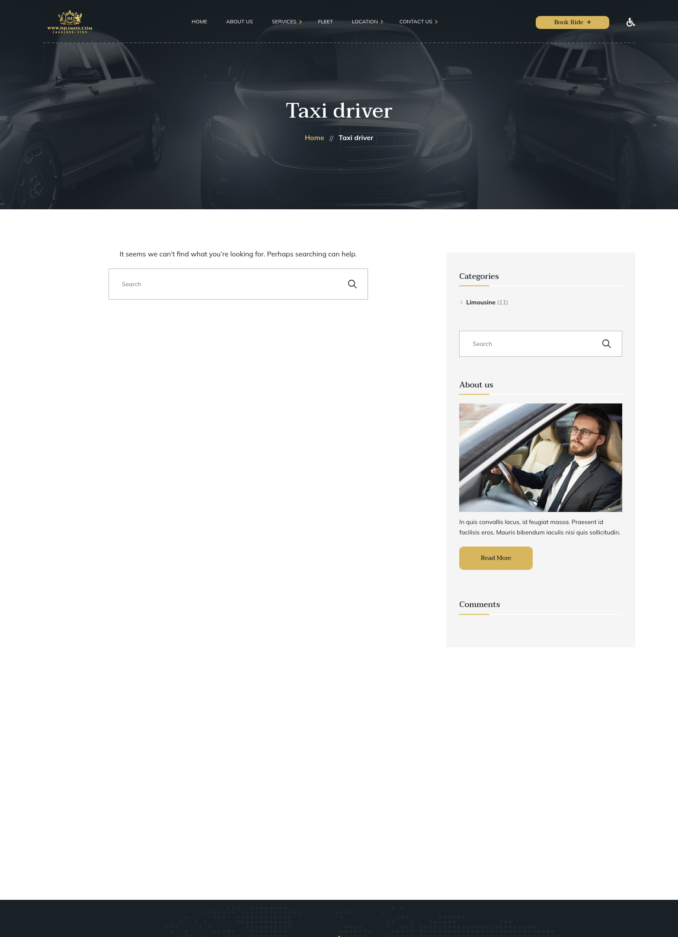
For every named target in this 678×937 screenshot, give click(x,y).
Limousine (481, 302)
